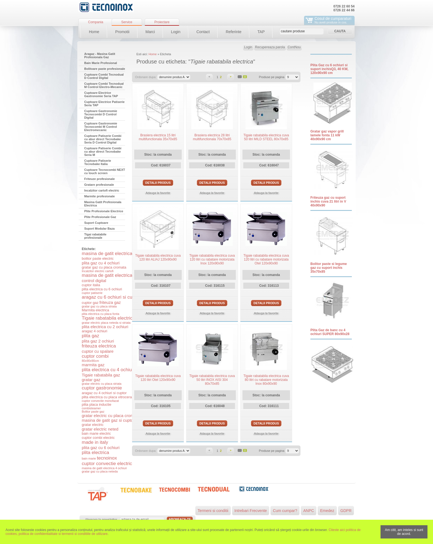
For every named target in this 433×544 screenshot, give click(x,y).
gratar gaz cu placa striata (99, 306)
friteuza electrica (99, 346)
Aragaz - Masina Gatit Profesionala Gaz (99, 55)
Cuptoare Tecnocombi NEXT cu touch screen (104, 171)
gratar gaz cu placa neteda (100, 471)
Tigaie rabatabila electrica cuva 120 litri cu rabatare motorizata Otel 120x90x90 (266, 259)
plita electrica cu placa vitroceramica (110, 397)
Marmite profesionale (99, 196)
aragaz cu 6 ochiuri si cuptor (111, 297)
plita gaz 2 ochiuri (98, 341)
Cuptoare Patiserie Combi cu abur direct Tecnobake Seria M (102, 151)
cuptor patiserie (92, 292)
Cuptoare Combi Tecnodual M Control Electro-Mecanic (104, 85)
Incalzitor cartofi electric (101, 190)
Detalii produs (158, 182)
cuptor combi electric (98, 438)
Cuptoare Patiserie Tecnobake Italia (97, 162)
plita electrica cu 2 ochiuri (105, 326)
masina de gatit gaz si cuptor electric (115, 420)
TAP (261, 32)
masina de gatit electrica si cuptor (116, 253)
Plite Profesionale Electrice (103, 211)
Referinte (233, 32)
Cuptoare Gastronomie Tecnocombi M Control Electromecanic (100, 127)
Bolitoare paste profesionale (104, 68)
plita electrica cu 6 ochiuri (102, 289)
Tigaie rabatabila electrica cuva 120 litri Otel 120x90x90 (158, 378)
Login (175, 32)
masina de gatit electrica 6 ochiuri (116, 275)
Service (126, 22)
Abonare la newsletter (101, 520)
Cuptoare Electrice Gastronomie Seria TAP (101, 94)
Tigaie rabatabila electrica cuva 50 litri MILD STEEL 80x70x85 (266, 137)
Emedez (327, 510)
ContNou (294, 47)
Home (94, 32)
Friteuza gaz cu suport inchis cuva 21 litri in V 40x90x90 (328, 201)
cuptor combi (95, 356)
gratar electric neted (100, 429)
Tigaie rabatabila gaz (101, 375)
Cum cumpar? (285, 510)
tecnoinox (107, 458)
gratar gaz (91, 379)
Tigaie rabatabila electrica (108, 318)
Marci (150, 32)
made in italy (95, 442)
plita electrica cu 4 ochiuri (108, 369)
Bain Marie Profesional (100, 63)
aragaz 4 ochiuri (94, 331)
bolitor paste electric (98, 258)
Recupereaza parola (270, 47)
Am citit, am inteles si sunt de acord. (404, 532)
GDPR (346, 510)
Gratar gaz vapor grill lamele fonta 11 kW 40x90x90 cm (327, 135)
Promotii (122, 32)
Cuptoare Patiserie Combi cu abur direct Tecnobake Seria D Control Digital (102, 139)
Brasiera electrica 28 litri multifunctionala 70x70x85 (212, 137)
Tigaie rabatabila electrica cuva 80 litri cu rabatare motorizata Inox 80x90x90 (266, 380)
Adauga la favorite (158, 193)
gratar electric (93, 425)
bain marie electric (96, 433)
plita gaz (90, 335)
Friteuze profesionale (99, 179)
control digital (94, 280)
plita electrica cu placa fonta (100, 313)
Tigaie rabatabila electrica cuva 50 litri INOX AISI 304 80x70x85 (212, 380)
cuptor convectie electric (107, 463)
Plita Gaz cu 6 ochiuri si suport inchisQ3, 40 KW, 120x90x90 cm (329, 69)
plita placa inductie (96, 404)
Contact (203, 32)
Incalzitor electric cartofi (97, 271)
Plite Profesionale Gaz (100, 217)
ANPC (308, 510)
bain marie (89, 458)
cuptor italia (91, 285)
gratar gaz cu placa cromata (104, 267)
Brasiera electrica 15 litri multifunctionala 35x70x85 (158, 137)
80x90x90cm (90, 360)
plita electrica (95, 452)
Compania (95, 22)
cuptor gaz (90, 303)
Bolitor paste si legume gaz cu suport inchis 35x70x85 (328, 268)
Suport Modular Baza (99, 228)
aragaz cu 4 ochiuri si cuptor (104, 393)
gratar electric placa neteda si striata (106, 322)
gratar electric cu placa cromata (110, 415)
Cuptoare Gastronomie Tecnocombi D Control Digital (100, 114)
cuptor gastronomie (102, 388)
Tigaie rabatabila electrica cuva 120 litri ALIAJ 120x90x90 (158, 257)
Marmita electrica (95, 310)
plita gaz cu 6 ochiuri (101, 447)
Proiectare (162, 22)
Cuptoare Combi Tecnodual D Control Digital (104, 76)
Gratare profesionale (99, 184)
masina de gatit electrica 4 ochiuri (104, 468)
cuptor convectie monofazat (100, 400)
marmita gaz (93, 364)
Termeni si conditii (213, 510)
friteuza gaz (110, 302)
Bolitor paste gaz (93, 411)
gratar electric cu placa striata (102, 383)
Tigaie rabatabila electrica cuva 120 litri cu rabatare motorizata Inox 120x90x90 (212, 259)
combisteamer (91, 408)
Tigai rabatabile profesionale (95, 236)
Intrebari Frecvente (250, 510)
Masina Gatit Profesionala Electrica (102, 203)
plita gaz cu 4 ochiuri (101, 263)
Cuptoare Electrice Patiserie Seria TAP (104, 103)
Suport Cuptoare (96, 222)
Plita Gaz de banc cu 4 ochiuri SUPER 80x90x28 (329, 332)
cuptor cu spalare (97, 351)
